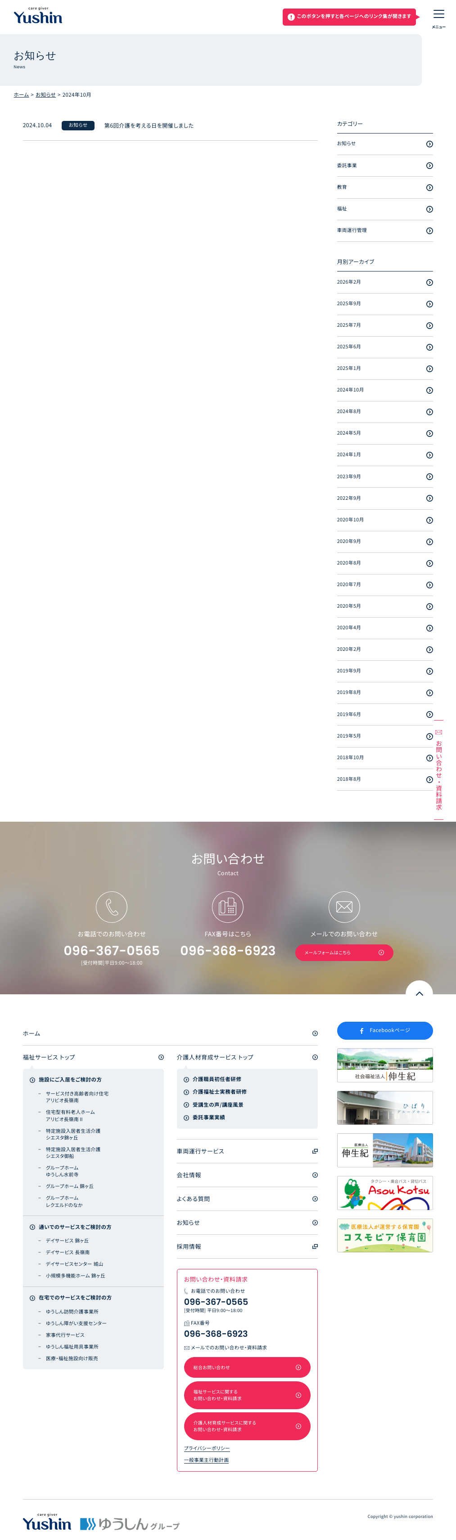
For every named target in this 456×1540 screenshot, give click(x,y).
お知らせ (46, 94)
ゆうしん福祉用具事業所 (72, 1347)
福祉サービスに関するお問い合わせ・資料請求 (218, 1395)
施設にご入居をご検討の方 (70, 1079)
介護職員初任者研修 (217, 1079)
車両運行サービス (201, 1151)
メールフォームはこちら (327, 952)
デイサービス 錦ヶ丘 (67, 1240)
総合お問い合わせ (212, 1367)
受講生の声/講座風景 (218, 1104)
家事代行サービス (65, 1335)
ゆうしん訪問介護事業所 (72, 1312)
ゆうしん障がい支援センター (76, 1323)
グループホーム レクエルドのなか (64, 1201)
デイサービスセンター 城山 (75, 1264)
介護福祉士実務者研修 (220, 1091)
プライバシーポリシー (207, 1448)
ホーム (21, 94)
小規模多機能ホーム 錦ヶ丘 (75, 1276)
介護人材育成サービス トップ (215, 1057)
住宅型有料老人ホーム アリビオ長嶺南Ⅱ (70, 1115)
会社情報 (189, 1175)
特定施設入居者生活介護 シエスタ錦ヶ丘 (73, 1134)
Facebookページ (390, 1030)
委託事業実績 (209, 1117)
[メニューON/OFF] (439, 17)
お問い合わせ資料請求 (438, 775)
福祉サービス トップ (49, 1057)
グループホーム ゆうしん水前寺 (62, 1171)
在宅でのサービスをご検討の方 (75, 1297)
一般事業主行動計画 (206, 1460)
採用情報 (189, 1246)
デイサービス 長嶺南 (68, 1252)
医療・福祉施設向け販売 (72, 1358)
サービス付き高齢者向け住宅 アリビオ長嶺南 (77, 1097)
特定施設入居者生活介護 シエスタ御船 (73, 1153)
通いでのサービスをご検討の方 (75, 1227)
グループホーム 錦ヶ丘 (70, 1186)
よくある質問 (193, 1198)
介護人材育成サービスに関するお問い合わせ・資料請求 (225, 1426)
